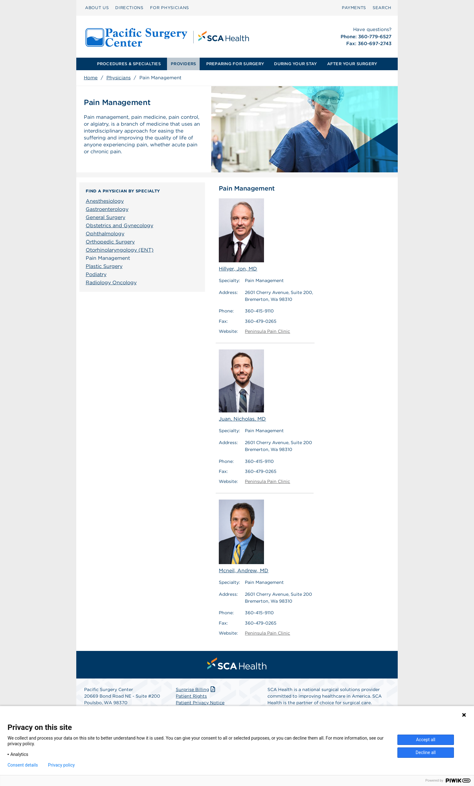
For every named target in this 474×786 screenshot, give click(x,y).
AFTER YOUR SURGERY (352, 63)
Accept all (425, 739)
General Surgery (105, 217)
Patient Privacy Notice (200, 702)
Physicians (118, 78)
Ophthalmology (105, 234)
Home (91, 78)
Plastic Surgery (104, 266)
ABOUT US (97, 7)
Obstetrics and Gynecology (119, 225)
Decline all (426, 752)
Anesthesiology (105, 201)
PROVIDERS (183, 63)
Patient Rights (191, 696)
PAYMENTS (354, 7)
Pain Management (108, 258)
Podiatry (96, 274)
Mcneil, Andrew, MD (243, 537)
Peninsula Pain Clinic (267, 331)
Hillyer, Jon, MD (241, 235)
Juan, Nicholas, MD (242, 385)
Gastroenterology (107, 209)
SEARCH (382, 7)
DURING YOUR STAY (295, 63)
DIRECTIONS (129, 7)
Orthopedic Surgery (110, 242)
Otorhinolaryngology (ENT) (120, 250)
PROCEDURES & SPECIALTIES (129, 63)
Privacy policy (61, 765)
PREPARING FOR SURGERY (235, 63)
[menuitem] (97, 8)
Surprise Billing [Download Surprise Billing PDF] (196, 689)
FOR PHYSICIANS (169, 7)
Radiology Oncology (111, 283)
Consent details (23, 765)
